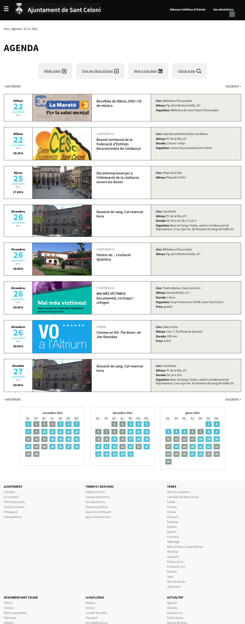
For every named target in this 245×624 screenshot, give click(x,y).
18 (52, 439)
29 (114, 454)
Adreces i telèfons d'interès (188, 9)
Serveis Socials (176, 581)
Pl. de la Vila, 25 (176, 139)
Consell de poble (96, 613)
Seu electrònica (223, 9)
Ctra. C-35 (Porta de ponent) (184, 331)
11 (52, 431)
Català (171, 502)
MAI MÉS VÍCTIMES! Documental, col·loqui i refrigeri (114, 298)
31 (130, 454)
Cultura (171, 512)
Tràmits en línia (95, 492)
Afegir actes (52, 71)
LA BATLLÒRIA (95, 597)
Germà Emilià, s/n (177, 292)
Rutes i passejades (15, 613)
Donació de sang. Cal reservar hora (119, 213)
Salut (170, 576)
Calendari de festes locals (183, 497)
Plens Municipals (14, 502)
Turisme (9, 608)
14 (76, 431)
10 (44, 431)
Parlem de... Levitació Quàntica (113, 257)
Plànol (8, 603)
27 (68, 446)
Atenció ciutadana (178, 492)
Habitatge (173, 542)
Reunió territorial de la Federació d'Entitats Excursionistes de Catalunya (118, 144)
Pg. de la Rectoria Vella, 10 (182, 105)
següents (233, 86)
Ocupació (173, 557)
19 (60, 439)
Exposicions (174, 613)
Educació (173, 517)
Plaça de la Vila (175, 177)
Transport (92, 618)
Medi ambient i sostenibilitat (185, 547)
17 (130, 439)
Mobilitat (172, 552)
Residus (172, 571)
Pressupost (10, 512)
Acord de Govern (14, 507)
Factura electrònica (98, 497)
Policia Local (175, 561)
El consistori (11, 497)
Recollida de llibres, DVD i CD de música (119, 103)
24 (130, 446)
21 (76, 439)
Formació (173, 537)
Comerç (172, 507)
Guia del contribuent (98, 512)
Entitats (172, 527)
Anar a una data (145, 71)
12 (60, 431)
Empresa (172, 522)
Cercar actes (186, 71)
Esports (171, 532)
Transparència (13, 517)
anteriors (12, 86)
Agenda (16, 29)
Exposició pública (97, 507)
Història (90, 603)
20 (68, 439)
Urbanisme (174, 586)
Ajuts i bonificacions (98, 517)
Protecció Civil (176, 566)
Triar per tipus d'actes (97, 71)
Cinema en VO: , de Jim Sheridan (118, 334)
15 (114, 439)
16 (216, 439)
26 (60, 446)
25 (52, 446)
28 (76, 446)
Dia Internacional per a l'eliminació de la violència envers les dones (117, 177)
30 (122, 454)
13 (68, 431)
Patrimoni (10, 618)
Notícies (172, 608)
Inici (6, 29)
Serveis (90, 608)
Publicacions (175, 618)
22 (28, 446)
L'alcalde (9, 492)
